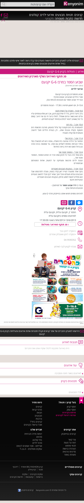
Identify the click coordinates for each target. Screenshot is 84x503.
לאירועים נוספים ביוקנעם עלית (62, 215)
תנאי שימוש (70, 445)
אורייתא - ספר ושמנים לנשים (29, 445)
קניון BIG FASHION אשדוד (32, 466)
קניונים (78, 15)
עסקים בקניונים (36, 474)
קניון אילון (32, 469)
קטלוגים (34, 15)
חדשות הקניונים (16, 477)
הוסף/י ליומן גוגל (67, 231)
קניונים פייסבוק (25, 490)
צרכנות (39, 418)
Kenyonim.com (42, 490)
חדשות (78, 18)
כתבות (69, 18)
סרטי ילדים (37, 442)
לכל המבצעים (75, 392)
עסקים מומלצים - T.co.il (31, 448)
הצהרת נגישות (69, 448)
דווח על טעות (70, 442)
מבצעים (60, 15)
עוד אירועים (70, 365)
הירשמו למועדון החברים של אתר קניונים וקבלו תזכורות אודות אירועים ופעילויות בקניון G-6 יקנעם (42, 333)
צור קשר (72, 439)
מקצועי (49, 18)
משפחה (59, 18)
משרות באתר (70, 454)
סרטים (39, 436)
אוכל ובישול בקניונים (33, 424)
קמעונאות (29, 477)
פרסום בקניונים (69, 412)
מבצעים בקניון (69, 381)
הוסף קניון (71, 406)
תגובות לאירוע (69, 342)
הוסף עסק (71, 409)
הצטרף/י (6, 17)
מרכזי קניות (37, 409)
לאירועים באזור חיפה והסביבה (68, 373)
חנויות (69, 15)
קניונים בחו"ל (36, 421)
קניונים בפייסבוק (68, 433)
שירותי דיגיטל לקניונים (66, 415)
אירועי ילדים (47, 15)
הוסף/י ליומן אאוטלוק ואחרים (62, 234)
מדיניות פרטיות (69, 451)
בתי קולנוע (37, 439)
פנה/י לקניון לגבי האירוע (65, 246)
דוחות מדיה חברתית (33, 433)
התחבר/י (3, 22)
